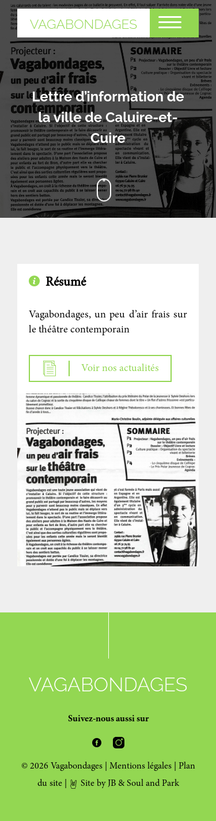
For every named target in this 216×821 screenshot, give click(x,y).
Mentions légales (140, 766)
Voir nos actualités (100, 368)
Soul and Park (153, 783)
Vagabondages (84, 24)
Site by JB (92, 783)
